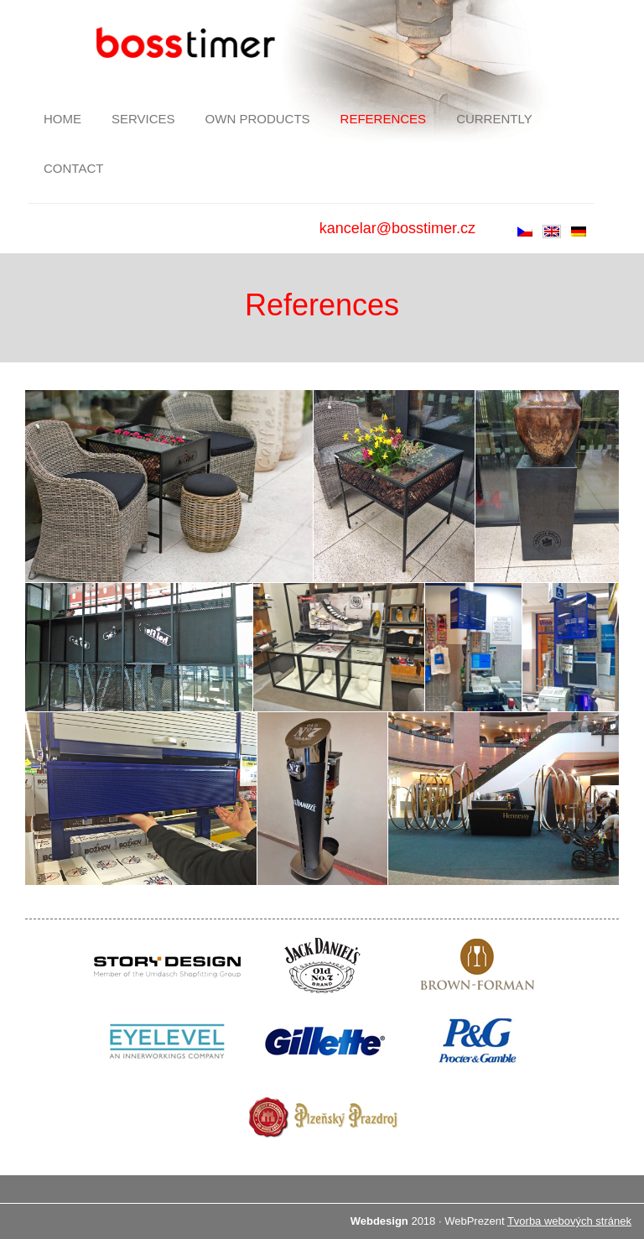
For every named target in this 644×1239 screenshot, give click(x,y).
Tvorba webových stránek (569, 1221)
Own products (257, 119)
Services (143, 119)
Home (62, 119)
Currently (494, 119)
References (383, 119)
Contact (73, 168)
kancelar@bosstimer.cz (397, 228)
